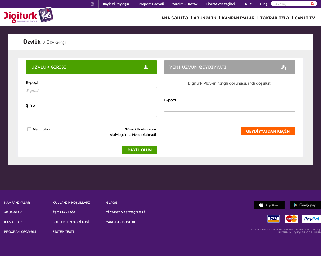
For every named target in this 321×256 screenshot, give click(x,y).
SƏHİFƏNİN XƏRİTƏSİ (71, 222)
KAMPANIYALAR (238, 17)
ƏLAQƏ (111, 202)
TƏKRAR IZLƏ (274, 17)
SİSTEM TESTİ (63, 231)
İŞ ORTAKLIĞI (64, 212)
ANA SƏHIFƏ (174, 17)
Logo (29, 16)
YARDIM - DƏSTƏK (120, 222)
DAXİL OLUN (140, 150)
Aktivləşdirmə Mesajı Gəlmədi (133, 135)
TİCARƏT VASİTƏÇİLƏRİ (125, 212)
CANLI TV (305, 17)
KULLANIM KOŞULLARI (71, 202)
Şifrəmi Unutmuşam (140, 129)
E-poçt (32, 82)
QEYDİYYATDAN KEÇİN (268, 131)
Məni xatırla (42, 129)
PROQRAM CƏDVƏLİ (20, 231)
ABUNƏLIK (205, 17)
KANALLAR (13, 222)
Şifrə (30, 105)
